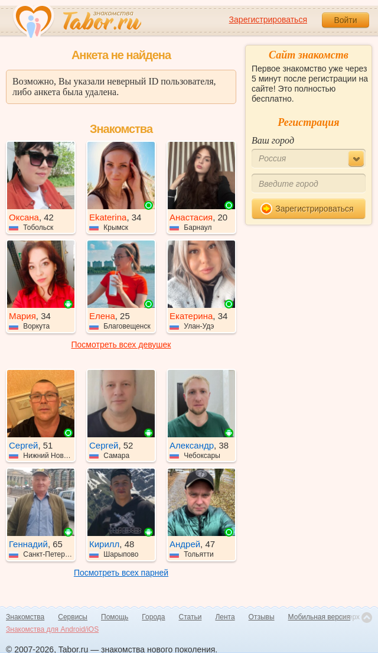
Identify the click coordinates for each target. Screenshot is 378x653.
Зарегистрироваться (268, 19)
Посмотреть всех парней (121, 572)
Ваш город (273, 140)
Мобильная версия (319, 617)
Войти (345, 20)
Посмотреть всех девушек (121, 344)
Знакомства (25, 617)
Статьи (190, 617)
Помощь (114, 617)
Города (153, 617)
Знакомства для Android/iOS (52, 629)
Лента (224, 617)
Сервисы (72, 617)
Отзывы (262, 617)
